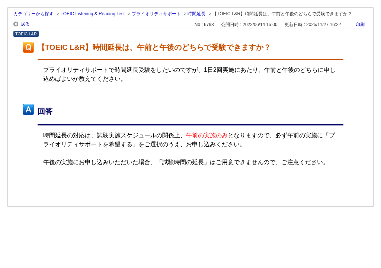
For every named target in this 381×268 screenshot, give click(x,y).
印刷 (360, 24)
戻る (25, 23)
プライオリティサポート (156, 13)
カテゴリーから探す (33, 13)
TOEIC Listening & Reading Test (93, 13)
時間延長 (196, 13)
